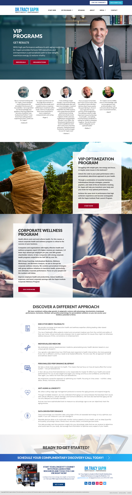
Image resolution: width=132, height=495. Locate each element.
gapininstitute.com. (83, 478)
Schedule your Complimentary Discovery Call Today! (61, 457)
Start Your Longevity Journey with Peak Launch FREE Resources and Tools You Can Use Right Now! (59, 470)
